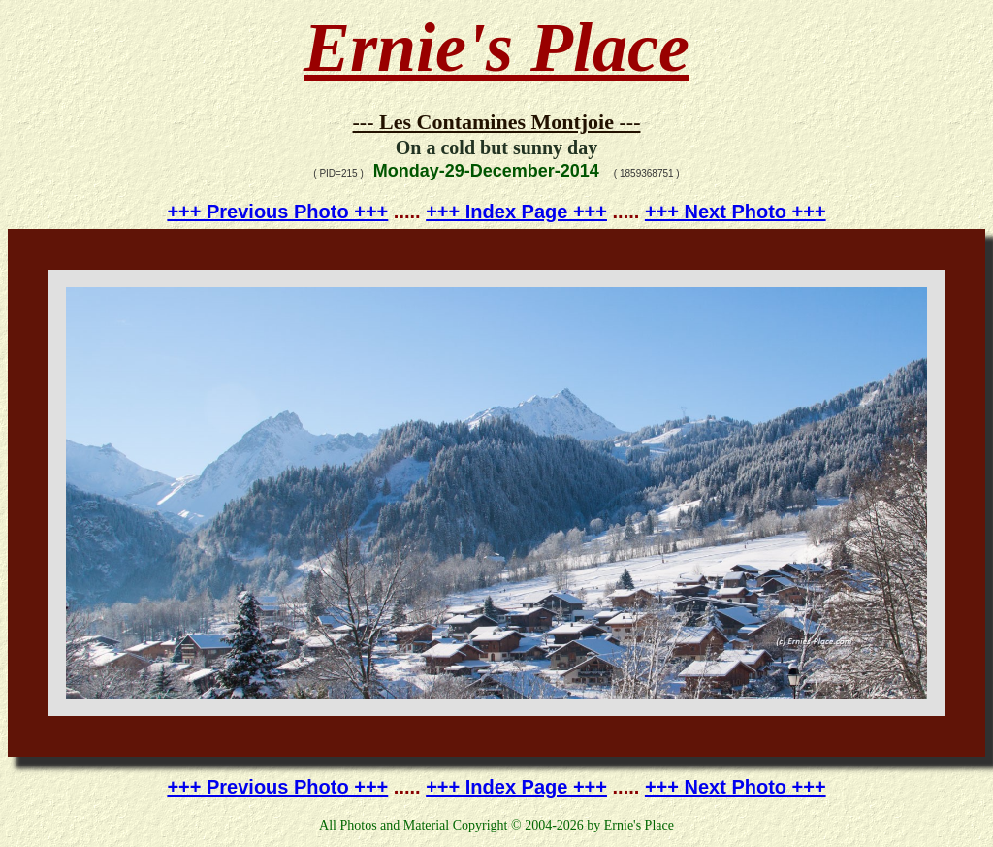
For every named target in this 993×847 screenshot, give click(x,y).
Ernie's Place (496, 47)
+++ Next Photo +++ (735, 211)
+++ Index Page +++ (516, 211)
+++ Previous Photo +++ (277, 211)
